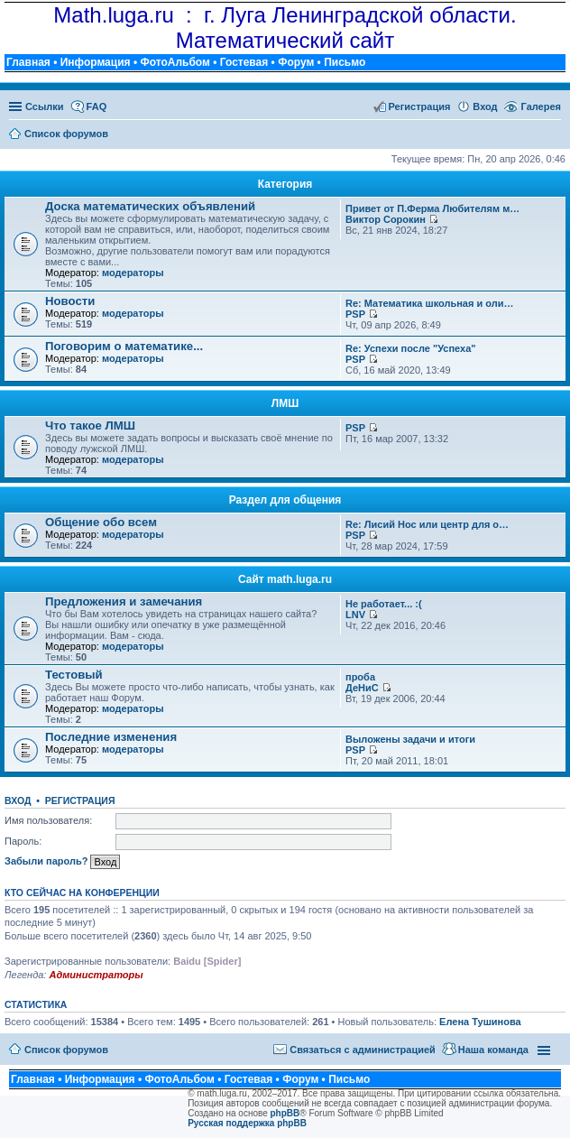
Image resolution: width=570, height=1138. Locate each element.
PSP (355, 314)
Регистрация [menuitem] (420, 106)
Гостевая (244, 62)
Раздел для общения (285, 500)
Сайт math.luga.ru (285, 579)
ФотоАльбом (174, 62)
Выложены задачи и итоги (410, 739)
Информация (95, 62)
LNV (355, 614)
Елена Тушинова (480, 1021)
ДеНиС (362, 687)
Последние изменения (111, 737)
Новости (70, 301)
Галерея (541, 106)
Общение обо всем (101, 522)
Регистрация (80, 800)
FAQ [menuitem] (97, 106)
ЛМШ (285, 403)
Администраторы (95, 974)
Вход (18, 800)
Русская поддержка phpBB (247, 1123)
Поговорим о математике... (124, 346)
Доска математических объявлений (150, 206)
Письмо (344, 62)
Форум (296, 62)
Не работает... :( (383, 603)
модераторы (133, 272)
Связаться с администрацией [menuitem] (363, 1049)
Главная (28, 62)
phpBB (285, 1113)
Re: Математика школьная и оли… (429, 303)
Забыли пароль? (46, 861)
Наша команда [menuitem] (493, 1049)
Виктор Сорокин (385, 219)
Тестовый (74, 674)
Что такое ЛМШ (90, 425)
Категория (285, 184)
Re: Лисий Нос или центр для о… (427, 524)
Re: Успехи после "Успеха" (410, 348)
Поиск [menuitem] (555, 135)
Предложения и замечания (123, 601)
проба (360, 676)
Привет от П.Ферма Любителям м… (432, 208)
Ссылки (44, 106)
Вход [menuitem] (485, 106)
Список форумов (66, 1049)
